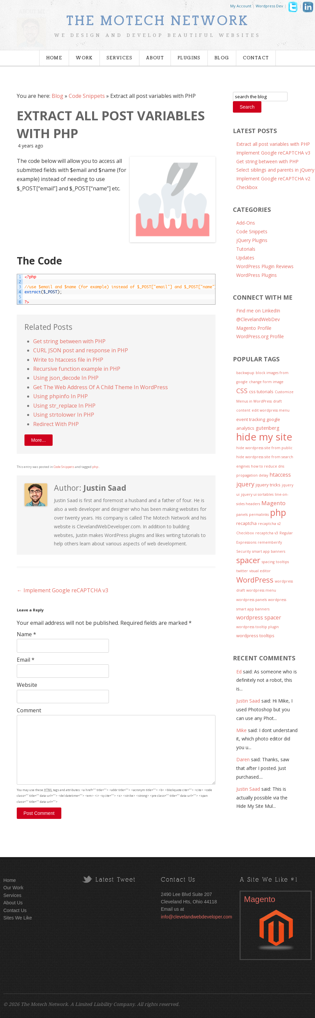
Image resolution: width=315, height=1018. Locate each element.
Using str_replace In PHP (64, 405)
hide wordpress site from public (264, 447)
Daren (243, 759)
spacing (268, 561)
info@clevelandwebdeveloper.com (196, 916)
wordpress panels (251, 599)
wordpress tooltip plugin (257, 626)
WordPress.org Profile (260, 336)
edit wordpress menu (271, 410)
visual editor (260, 570)
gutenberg (267, 427)
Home (54, 58)
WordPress (254, 580)
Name (26, 634)
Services (119, 58)
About (155, 58)
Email (26, 659)
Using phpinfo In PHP (60, 396)
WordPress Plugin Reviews (265, 266)
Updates (245, 257)
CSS (242, 390)
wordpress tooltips (255, 636)
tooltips (282, 561)
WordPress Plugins (256, 275)
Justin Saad (248, 701)
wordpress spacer (258, 617)
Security (243, 551)
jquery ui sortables (257, 494)
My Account (240, 5)
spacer (248, 560)
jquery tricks (268, 485)
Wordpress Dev (269, 5)
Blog (221, 58)
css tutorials (261, 391)
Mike (241, 730)
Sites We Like (17, 917)
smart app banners (268, 551)
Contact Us (14, 910)
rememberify (270, 542)
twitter (242, 570)
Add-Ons (245, 223)
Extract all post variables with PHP (273, 144)
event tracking (250, 419)
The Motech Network (157, 21)
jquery (245, 484)
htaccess (280, 474)
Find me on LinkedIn (258, 310)
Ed (239, 671)
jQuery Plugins (251, 240)
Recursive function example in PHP (76, 368)
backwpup (245, 372)
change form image (266, 381)
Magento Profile (253, 328)
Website (27, 684)
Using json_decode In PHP (66, 377)
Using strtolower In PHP (63, 414)
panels (242, 514)
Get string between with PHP (69, 341)
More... (38, 440)
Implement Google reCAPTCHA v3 (62, 590)
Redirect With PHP (56, 424)
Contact (256, 58)
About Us (13, 902)
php (95, 467)
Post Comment (39, 813)
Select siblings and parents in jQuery (275, 170)
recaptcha (246, 523)
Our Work (13, 887)
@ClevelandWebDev (258, 319)
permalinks (259, 514)
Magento (273, 503)
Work (84, 58)
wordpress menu (261, 590)
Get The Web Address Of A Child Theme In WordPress (100, 387)
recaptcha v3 (266, 533)
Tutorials (245, 249)
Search (247, 107)
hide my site (264, 436)
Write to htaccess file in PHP (68, 359)
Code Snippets (87, 96)
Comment (29, 710)
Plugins (189, 58)
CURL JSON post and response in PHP (80, 350)
